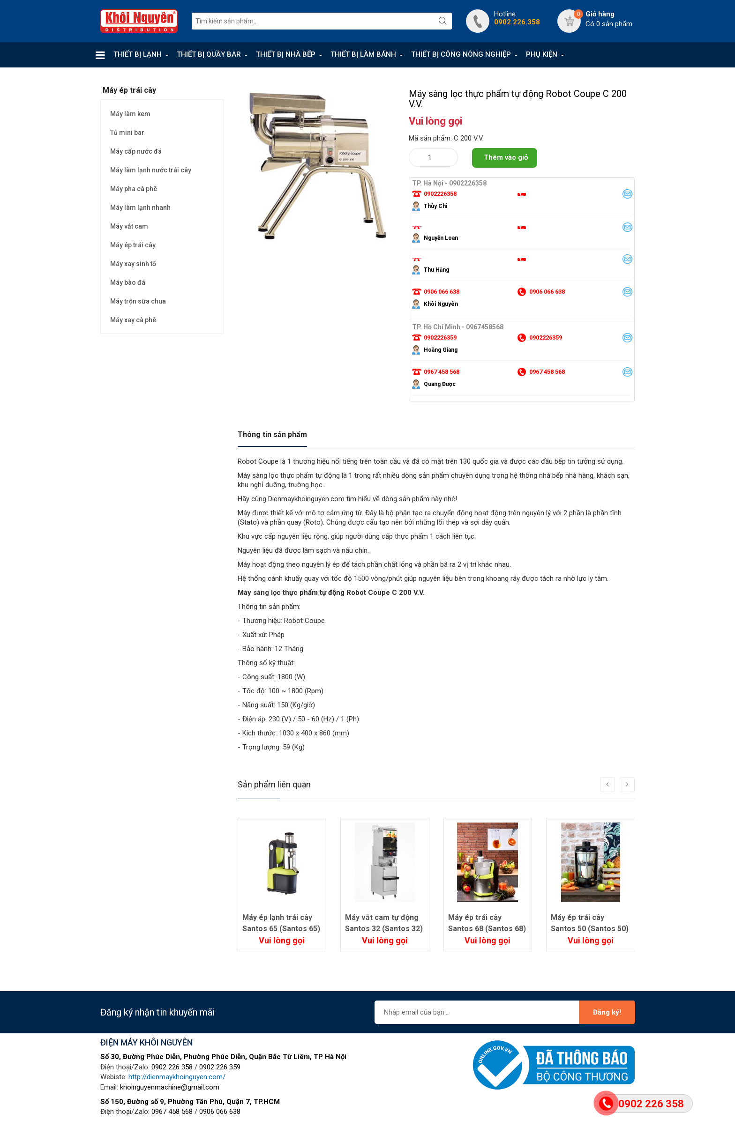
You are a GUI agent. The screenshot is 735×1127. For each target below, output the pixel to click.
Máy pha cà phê (133, 189)
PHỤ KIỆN (541, 54)
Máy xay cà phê (133, 320)
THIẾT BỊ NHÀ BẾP (285, 54)
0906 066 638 (219, 1111)
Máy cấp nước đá (136, 151)
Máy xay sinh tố (133, 263)
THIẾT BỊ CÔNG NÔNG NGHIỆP (461, 54)
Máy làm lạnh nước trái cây (150, 170)
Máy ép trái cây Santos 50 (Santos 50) (590, 923)
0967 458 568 (172, 1111)
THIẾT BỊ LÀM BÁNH (363, 54)
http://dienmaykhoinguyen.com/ (176, 1077)
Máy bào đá (127, 282)
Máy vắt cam (129, 226)
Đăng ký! (607, 1012)
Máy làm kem (130, 114)
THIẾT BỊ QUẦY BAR (209, 54)
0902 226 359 (219, 1067)
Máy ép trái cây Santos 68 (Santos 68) (487, 923)
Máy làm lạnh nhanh (140, 207)
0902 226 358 (172, 1067)
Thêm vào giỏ (506, 157)
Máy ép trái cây (133, 245)
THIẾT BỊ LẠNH (137, 54)
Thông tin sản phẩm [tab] (272, 434)
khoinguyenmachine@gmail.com (169, 1087)
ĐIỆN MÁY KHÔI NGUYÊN (146, 1042)
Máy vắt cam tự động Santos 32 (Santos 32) (384, 923)
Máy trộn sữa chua (138, 301)
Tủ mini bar (127, 132)
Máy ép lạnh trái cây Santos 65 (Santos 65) (281, 923)
